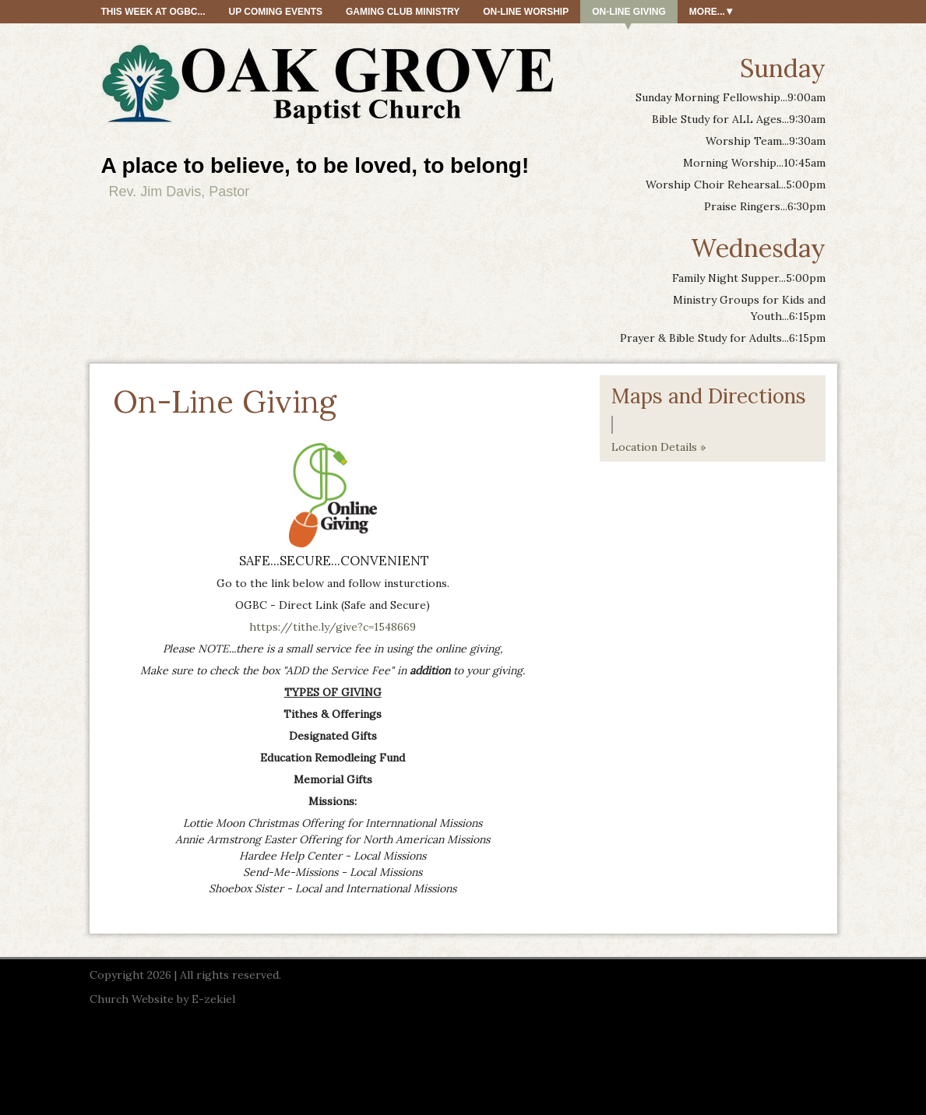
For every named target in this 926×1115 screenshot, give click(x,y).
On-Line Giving (629, 11)
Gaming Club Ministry (402, 11)
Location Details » (658, 447)
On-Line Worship (526, 11)
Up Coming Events (275, 11)
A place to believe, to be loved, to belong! (315, 165)
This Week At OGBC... (153, 11)
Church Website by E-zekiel (162, 999)
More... (707, 11)
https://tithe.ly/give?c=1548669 (332, 627)
